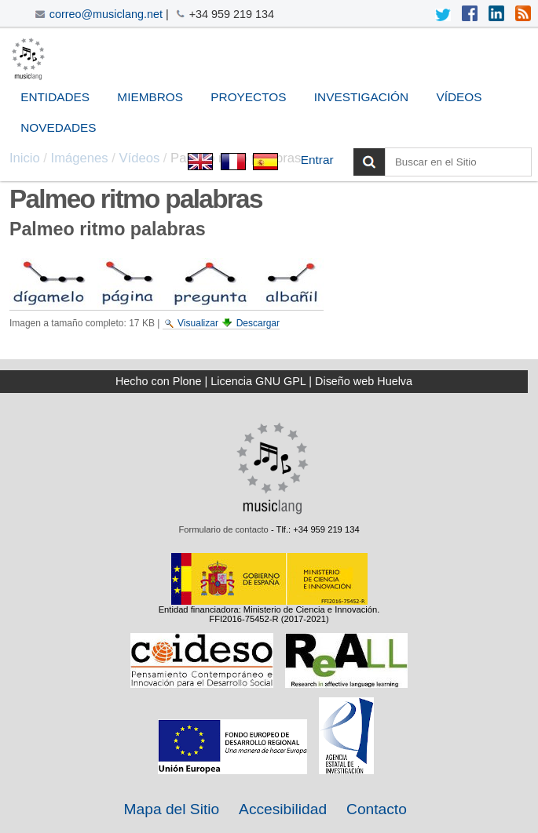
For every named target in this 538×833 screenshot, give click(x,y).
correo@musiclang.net (106, 14)
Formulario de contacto (223, 529)
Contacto (376, 809)
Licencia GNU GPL (258, 381)
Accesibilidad (283, 809)
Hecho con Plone (158, 381)
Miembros (150, 97)
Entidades (55, 97)
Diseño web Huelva (363, 381)
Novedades (58, 127)
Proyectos (248, 97)
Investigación (361, 97)
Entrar (317, 159)
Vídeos (458, 97)
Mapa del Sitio (172, 809)
